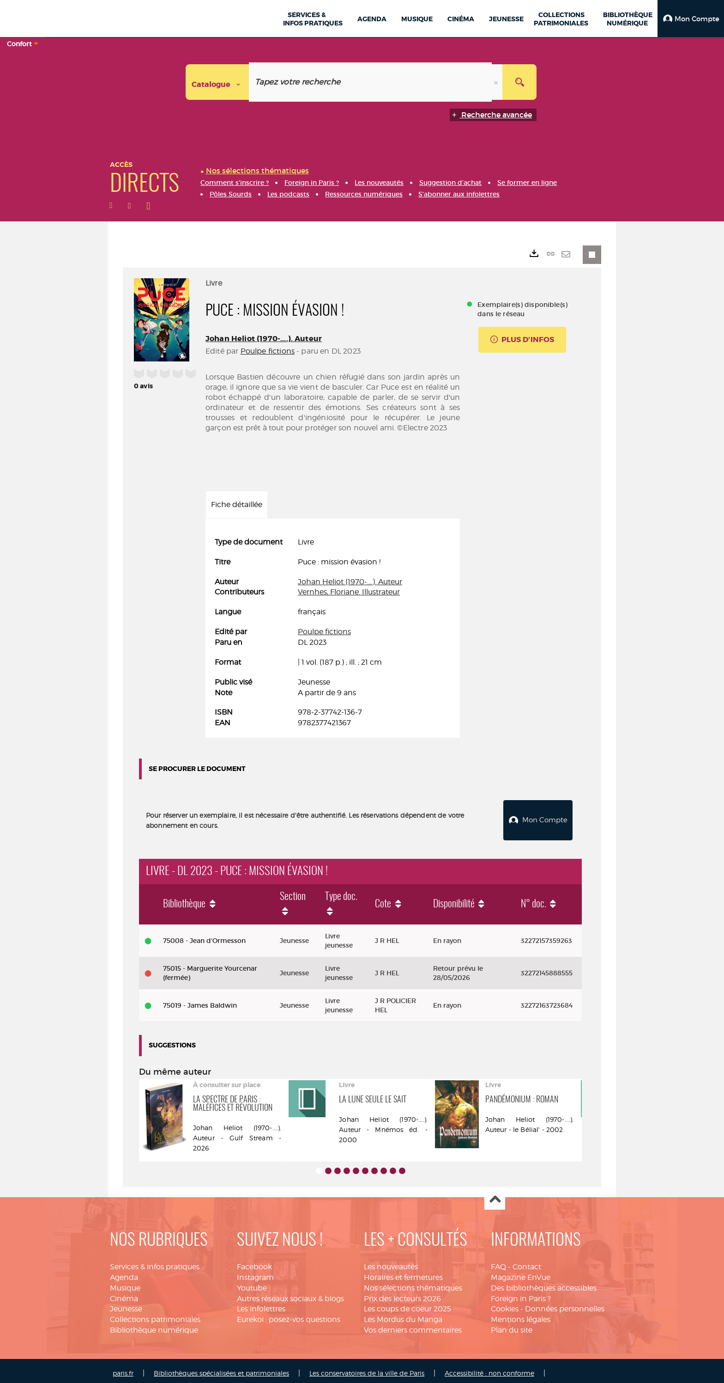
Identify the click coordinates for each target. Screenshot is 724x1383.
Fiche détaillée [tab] (236, 504)
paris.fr (123, 1368)
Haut (494, 1195)
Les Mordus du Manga (403, 1314)
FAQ (498, 1261)
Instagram (255, 1272)
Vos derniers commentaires (413, 1325)
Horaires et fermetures (403, 1272)
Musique (125, 1283)
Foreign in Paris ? (521, 1293)
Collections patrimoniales (155, 1314)
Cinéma (124, 1293)
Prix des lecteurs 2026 (402, 1293)
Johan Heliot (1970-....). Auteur (263, 338)
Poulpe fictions (268, 351)
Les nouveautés (391, 1261)
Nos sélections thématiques (413, 1283)
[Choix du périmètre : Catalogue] (217, 82)
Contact (527, 1261)
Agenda (124, 1272)
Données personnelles (564, 1303)
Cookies (505, 1303)
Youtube (252, 1283)
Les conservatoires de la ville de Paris (366, 1368)
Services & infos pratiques (154, 1261)
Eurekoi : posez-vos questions (288, 1314)
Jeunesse (126, 1303)
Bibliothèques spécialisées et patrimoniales (221, 1368)
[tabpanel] (333, 632)
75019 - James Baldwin (200, 1000)
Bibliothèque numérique (154, 1325)
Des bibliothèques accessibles (544, 1283)
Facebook (254, 1261)
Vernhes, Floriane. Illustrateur (349, 591)
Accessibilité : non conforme (489, 1368)
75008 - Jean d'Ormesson (204, 935)
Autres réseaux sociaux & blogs (290, 1293)
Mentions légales (520, 1314)
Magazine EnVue (520, 1272)
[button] (691, 18)
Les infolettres (261, 1303)
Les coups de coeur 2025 (407, 1303)
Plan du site (511, 1325)
